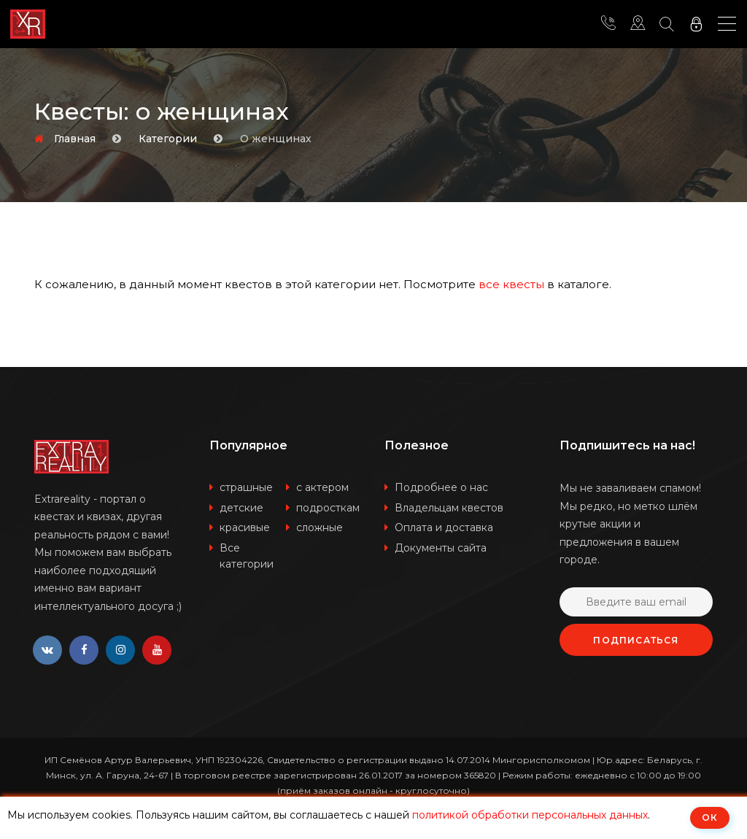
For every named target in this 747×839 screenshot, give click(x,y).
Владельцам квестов (449, 507)
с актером (322, 487)
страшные (246, 487)
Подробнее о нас (441, 487)
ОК (710, 817)
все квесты (511, 284)
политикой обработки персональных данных (530, 814)
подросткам (328, 507)
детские (241, 507)
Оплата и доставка (444, 527)
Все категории (247, 556)
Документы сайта (441, 547)
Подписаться (635, 640)
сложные (319, 527)
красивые (245, 527)
